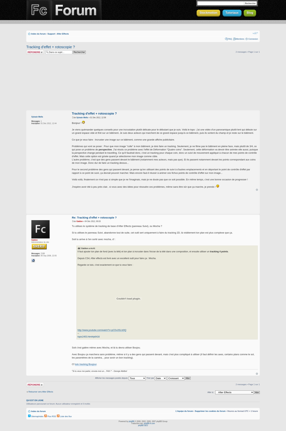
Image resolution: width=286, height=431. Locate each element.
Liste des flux (64, 416)
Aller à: (211, 392)
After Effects (63, 34)
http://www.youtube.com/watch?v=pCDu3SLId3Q (102, 330)
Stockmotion (208, 12)
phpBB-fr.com (149, 423)
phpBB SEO (143, 425)
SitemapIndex (35, 416)
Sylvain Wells (37, 117)
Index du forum (38, 34)
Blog (250, 12)
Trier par (156, 378)
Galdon (34, 240)
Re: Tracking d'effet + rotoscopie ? (94, 217)
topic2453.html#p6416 (89, 336)
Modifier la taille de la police (255, 33)
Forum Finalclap (76, 10)
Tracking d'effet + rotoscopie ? (50, 47)
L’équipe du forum (184, 411)
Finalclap (38, 10)
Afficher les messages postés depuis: (120, 378)
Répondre (35, 52)
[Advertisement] (143, 83)
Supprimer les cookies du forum (210, 411)
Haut (257, 190)
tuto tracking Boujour (86, 364)
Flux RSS (50, 416)
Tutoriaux (232, 12)
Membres (240, 39)
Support (51, 34)
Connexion (253, 39)
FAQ (230, 39)
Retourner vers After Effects (40, 392)
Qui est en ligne (35, 400)
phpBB (131, 421)
